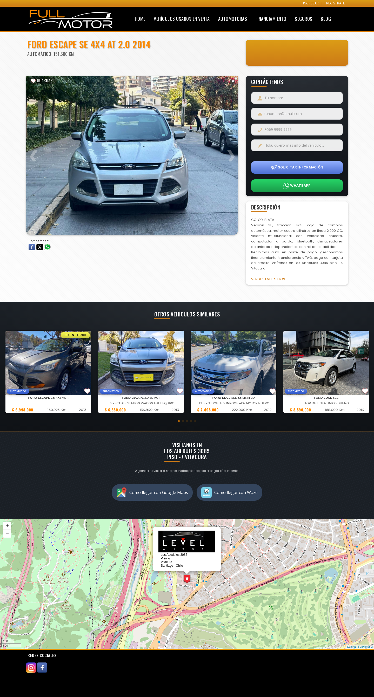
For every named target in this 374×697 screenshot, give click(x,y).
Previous (33, 152)
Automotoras (232, 18)
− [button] (7, 534)
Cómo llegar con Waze (229, 492)
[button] (179, 421)
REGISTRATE (335, 3)
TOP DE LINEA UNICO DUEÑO (327, 403)
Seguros (303, 18)
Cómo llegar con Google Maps (152, 492)
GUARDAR (42, 80)
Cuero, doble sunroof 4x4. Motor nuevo (234, 403)
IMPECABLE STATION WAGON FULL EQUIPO (142, 403)
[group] (48, 372)
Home (140, 18)
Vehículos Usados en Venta (182, 18)
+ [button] (7, 526)
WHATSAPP (297, 185)
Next (230, 152)
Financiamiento (271, 18)
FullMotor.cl (365, 646)
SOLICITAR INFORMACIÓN (297, 167)
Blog (326, 18)
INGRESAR (311, 3)
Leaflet (351, 646)
